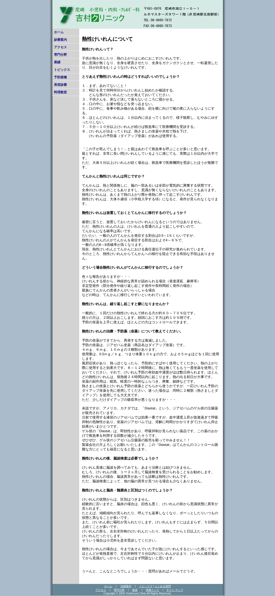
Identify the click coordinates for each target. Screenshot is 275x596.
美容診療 (60, 84)
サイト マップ (174, 589)
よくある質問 (163, 586)
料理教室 (60, 92)
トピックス (62, 69)
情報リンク (152, 589)
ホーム (59, 32)
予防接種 (60, 77)
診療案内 (60, 39)
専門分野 (60, 54)
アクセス (60, 47)
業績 (57, 62)
